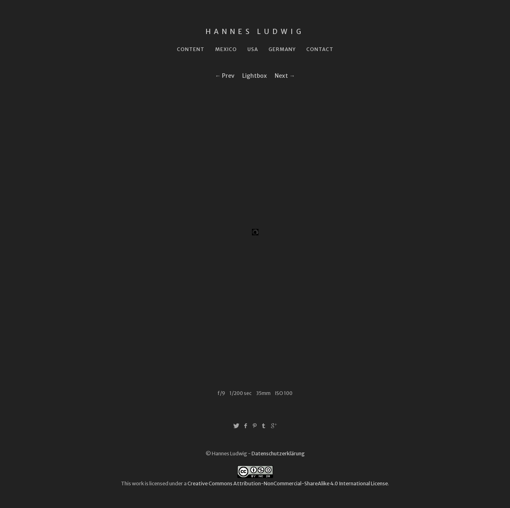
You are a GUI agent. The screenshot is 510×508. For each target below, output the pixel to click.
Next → (285, 75)
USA (252, 49)
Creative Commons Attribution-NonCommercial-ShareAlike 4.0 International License (287, 483)
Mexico (226, 49)
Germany (282, 49)
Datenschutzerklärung (278, 453)
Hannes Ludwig (255, 31)
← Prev (225, 75)
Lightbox (254, 75)
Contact (320, 49)
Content (190, 49)
